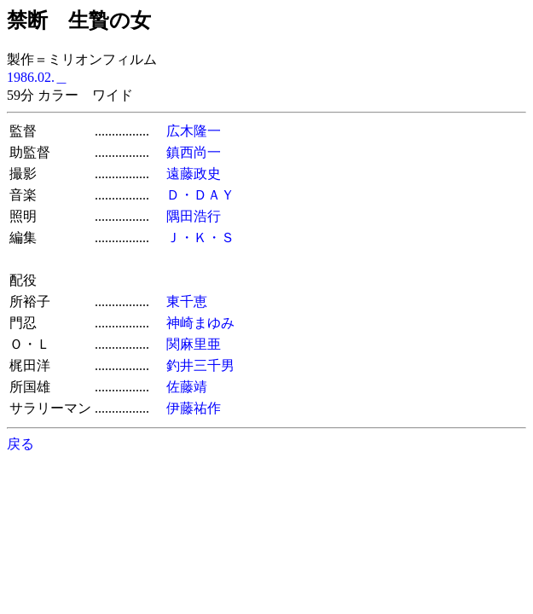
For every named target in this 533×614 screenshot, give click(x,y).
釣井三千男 (200, 365)
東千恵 (186, 301)
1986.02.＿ (37, 77)
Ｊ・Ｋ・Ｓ (200, 237)
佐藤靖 (186, 386)
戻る (20, 444)
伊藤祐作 (193, 408)
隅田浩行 (193, 216)
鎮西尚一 (193, 152)
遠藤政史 (193, 173)
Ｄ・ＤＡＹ (200, 195)
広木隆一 (193, 131)
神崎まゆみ (200, 323)
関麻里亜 (193, 344)
